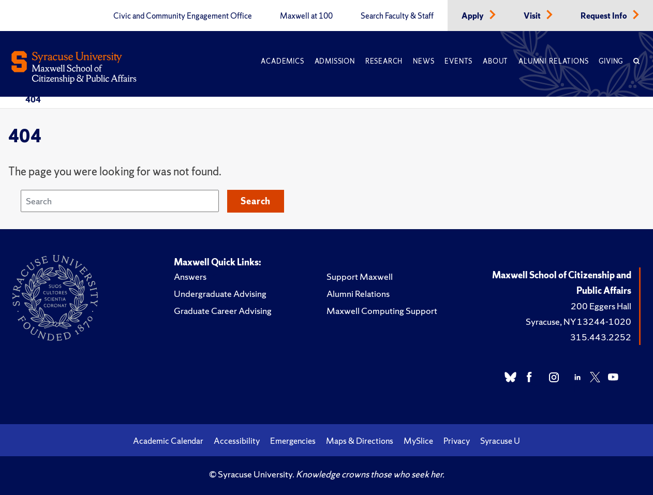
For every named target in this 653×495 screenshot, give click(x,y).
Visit (533, 16)
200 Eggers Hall (601, 306)
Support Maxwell (359, 276)
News (423, 61)
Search (256, 201)
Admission (335, 61)
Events (458, 61)
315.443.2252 (600, 337)
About (495, 61)
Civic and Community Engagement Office (182, 16)
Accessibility (237, 440)
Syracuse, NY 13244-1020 (578, 321)
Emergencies (293, 440)
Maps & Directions (359, 440)
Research (384, 61)
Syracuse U (500, 440)
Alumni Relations (553, 61)
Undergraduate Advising (220, 293)
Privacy (456, 440)
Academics (282, 61)
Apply (473, 16)
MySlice (418, 440)
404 (33, 99)
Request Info (605, 16)
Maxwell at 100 (306, 16)
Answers (190, 276)
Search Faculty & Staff (397, 16)
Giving (611, 61)
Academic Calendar (168, 440)
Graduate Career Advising (223, 311)
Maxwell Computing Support (381, 311)
